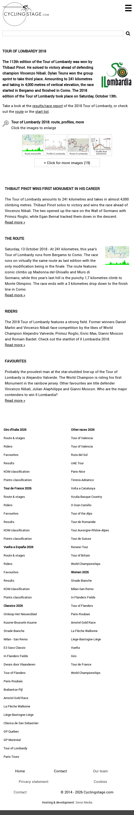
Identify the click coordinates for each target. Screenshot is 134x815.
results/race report (47, 105)
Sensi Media (84, 802)
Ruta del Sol (79, 455)
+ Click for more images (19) (67, 162)
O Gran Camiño (81, 505)
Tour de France (81, 664)
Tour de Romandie (83, 522)
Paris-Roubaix (13, 681)
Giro (73, 656)
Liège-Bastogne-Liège (19, 714)
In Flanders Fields (16, 656)
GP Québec (11, 731)
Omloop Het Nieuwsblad (20, 614)
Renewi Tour (79, 547)
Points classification (18, 480)
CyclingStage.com (28, 14)
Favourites (11, 455)
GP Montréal (12, 740)
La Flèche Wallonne (17, 706)
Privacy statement (33, 781)
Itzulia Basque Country (86, 496)
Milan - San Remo (16, 639)
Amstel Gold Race (16, 698)
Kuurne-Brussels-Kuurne (20, 622)
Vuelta (75, 647)
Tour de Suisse (81, 538)
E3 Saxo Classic (15, 647)
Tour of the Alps (81, 513)
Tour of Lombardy (15, 748)
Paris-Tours (11, 756)
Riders (8, 446)
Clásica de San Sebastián (21, 723)
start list (42, 111)
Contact (20, 792)
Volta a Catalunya (83, 488)
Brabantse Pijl (13, 689)
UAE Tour (77, 463)
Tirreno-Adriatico (82, 480)
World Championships (85, 564)
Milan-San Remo (82, 589)
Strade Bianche (14, 631)
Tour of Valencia (82, 438)
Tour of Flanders (15, 673)
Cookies (100, 781)
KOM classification (16, 471)
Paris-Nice (78, 471)
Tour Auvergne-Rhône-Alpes (90, 530)
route (19, 111)
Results (9, 463)
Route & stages (14, 438)
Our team (100, 771)
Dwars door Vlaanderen (19, 664)
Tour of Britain (80, 555)
